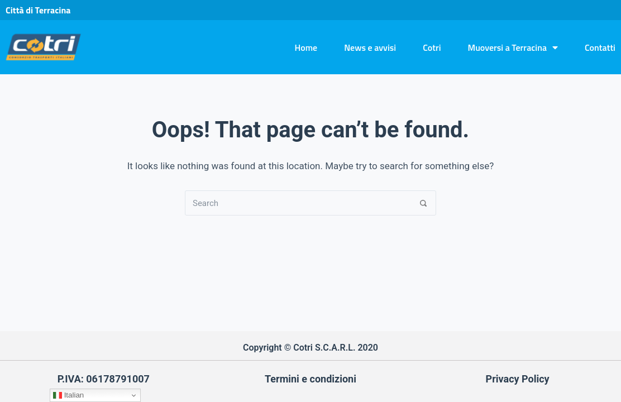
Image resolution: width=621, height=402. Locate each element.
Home (305, 47)
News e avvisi (370, 47)
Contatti (600, 47)
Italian (68, 395)
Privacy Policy (518, 379)
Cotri (432, 47)
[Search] (423, 203)
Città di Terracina (38, 10)
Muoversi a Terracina (513, 47)
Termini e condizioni (310, 379)
